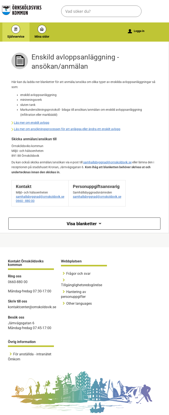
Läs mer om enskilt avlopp (31, 122)
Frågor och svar (78, 273)
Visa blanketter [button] (84, 223)
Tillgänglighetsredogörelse (81, 285)
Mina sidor (42, 31)
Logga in (136, 31)
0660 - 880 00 (25, 201)
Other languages (79, 303)
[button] (134, 11)
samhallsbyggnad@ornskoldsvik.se (107, 162)
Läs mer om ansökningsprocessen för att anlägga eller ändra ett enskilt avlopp (67, 129)
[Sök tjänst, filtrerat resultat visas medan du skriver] (101, 11)
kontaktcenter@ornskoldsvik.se (32, 307)
